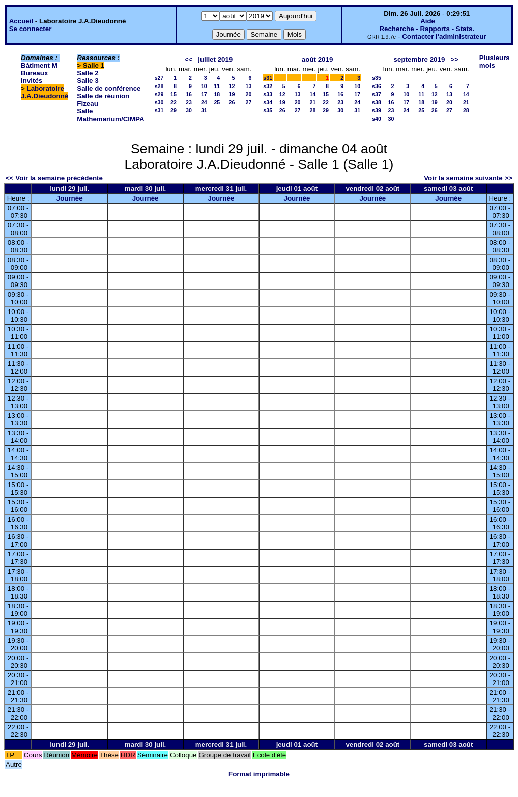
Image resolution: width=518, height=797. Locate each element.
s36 (376, 86)
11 (217, 86)
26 (232, 102)
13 (248, 86)
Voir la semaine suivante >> (468, 178)
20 (248, 94)
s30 (159, 102)
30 (189, 110)
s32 (267, 86)
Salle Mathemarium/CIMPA (110, 115)
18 (217, 94)
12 (232, 86)
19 (232, 94)
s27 (159, 78)
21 (313, 102)
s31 (159, 110)
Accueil (21, 21)
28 (313, 110)
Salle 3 (87, 80)
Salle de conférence (108, 88)
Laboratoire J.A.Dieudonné (44, 92)
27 (248, 102)
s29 (159, 94)
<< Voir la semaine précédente (54, 178)
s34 (267, 102)
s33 (267, 94)
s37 (376, 94)
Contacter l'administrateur (444, 36)
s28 (159, 86)
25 (217, 102)
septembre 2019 (419, 59)
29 (173, 110)
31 (204, 110)
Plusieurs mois (494, 61)
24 (204, 102)
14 (313, 94)
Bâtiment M (39, 65)
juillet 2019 (215, 59)
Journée (69, 198)
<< (188, 59)
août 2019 (317, 59)
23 (189, 102)
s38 (376, 102)
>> (454, 59)
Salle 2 (87, 73)
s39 (376, 110)
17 (204, 94)
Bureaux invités (34, 76)
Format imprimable (259, 774)
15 (173, 94)
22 (173, 102)
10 (204, 86)
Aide (427, 21)
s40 (376, 119)
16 (189, 94)
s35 (267, 110)
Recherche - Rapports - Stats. (426, 29)
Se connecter (30, 29)
